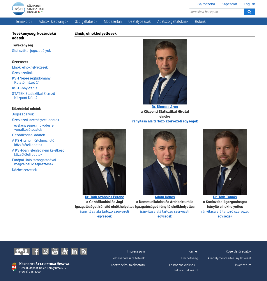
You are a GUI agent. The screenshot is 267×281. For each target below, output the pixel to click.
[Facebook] (35, 251)
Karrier (193, 251)
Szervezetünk (22, 73)
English (249, 4)
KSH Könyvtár (23, 88)
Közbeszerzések (24, 170)
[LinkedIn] (74, 251)
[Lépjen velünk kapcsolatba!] (22, 251)
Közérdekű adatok (238, 251)
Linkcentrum (242, 265)
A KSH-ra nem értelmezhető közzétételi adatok (33, 142)
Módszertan (113, 21)
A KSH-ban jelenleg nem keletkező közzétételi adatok (38, 152)
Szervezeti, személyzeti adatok (35, 120)
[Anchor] (64, 251)
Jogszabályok (23, 114)
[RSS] (83, 251)
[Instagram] (45, 251)
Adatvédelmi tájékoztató (128, 265)
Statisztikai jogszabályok (31, 51)
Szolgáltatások (86, 21)
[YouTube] (54, 251)
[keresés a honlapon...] (216, 12)
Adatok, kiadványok (53, 21)
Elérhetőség (189, 258)
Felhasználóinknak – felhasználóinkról (183, 267)
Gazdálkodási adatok (28, 135)
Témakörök (23, 21)
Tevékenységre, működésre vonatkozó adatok (32, 127)
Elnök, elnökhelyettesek (30, 67)
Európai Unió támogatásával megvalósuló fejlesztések (34, 162)
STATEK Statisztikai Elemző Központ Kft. (33, 96)
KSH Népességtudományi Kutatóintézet (31, 80)
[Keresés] (249, 12)
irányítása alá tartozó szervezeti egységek (164, 121)
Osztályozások (139, 21)
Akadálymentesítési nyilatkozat (229, 258)
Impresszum (136, 251)
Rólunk (200, 21)
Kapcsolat (229, 4)
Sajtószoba (206, 4)
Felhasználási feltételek (128, 258)
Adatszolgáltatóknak (172, 21)
